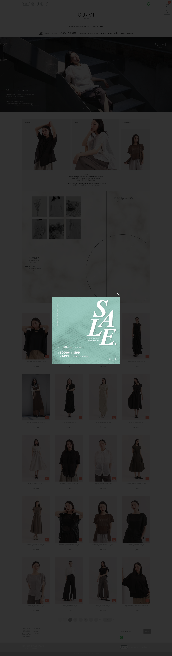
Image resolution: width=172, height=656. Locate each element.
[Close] (118, 294)
